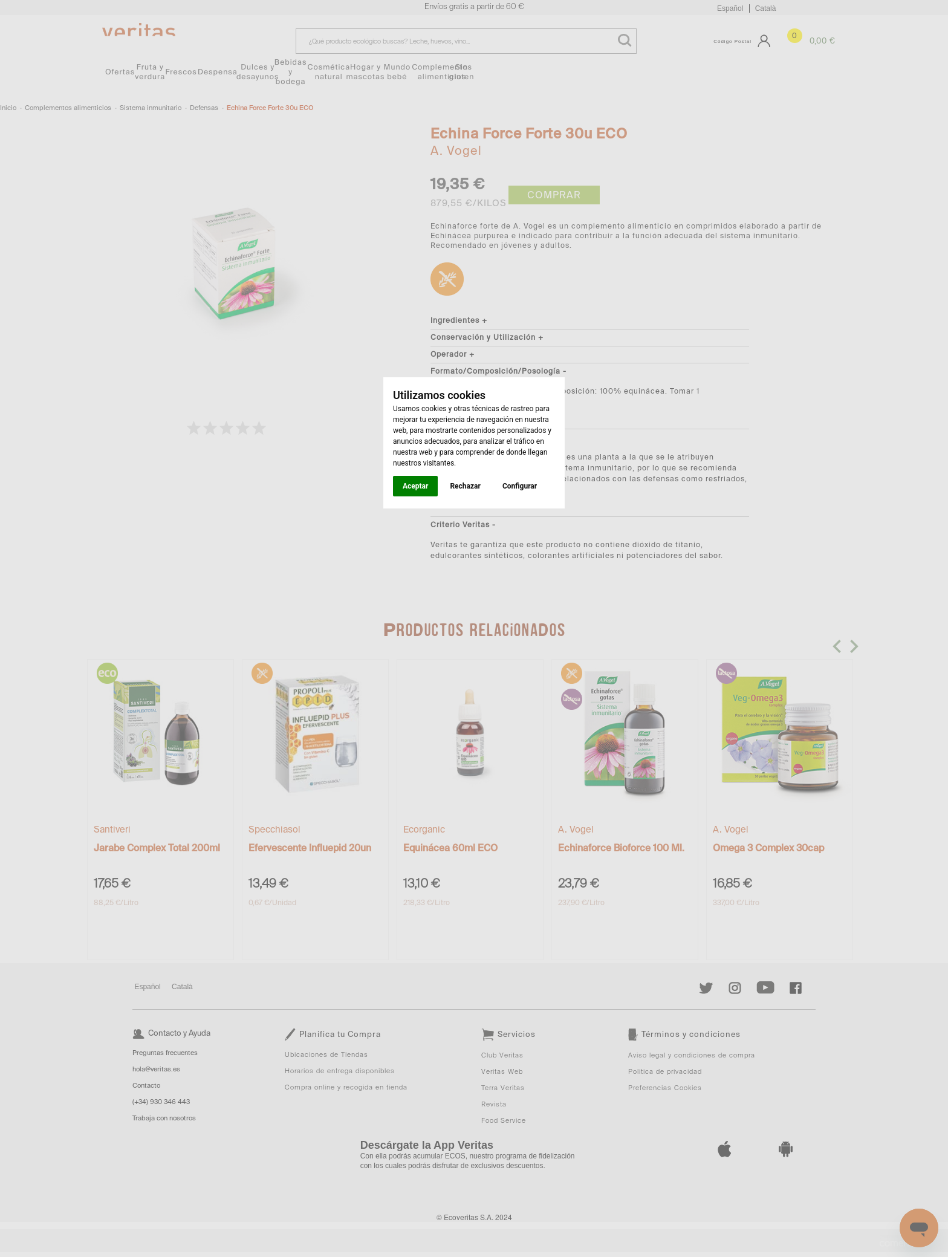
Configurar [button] (519, 486)
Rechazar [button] (465, 486)
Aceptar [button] (415, 486)
